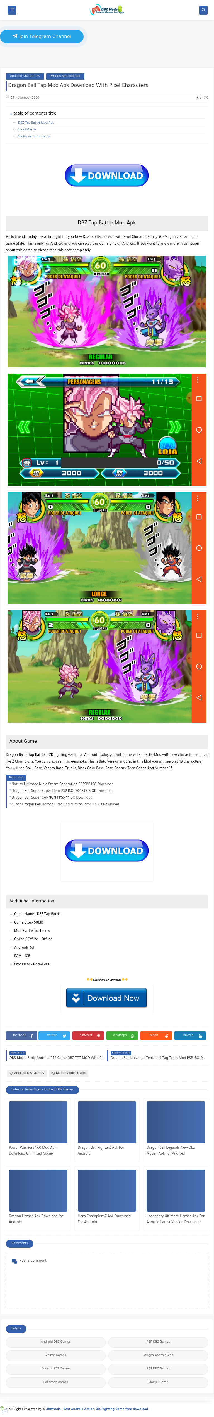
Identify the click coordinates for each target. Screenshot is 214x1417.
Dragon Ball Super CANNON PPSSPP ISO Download (52, 798)
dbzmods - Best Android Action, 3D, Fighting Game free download (97, 1409)
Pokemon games (55, 1382)
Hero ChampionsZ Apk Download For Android (104, 1219)
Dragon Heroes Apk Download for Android (36, 1219)
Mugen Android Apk (65, 76)
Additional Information (34, 137)
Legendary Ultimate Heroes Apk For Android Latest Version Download (176, 1219)
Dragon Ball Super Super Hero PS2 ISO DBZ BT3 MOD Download (63, 791)
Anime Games (55, 1355)
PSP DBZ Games (158, 1342)
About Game (26, 130)
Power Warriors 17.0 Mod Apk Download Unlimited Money (32, 1151)
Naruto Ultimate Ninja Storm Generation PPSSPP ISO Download (63, 785)
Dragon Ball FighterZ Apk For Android (101, 1151)
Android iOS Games (55, 1369)
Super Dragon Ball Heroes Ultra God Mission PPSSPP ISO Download (65, 805)
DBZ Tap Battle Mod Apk (35, 123)
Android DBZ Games (25, 76)
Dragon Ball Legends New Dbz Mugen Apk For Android (171, 1151)
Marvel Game (158, 1382)
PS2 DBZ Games (158, 1369)
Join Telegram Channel (42, 36)
